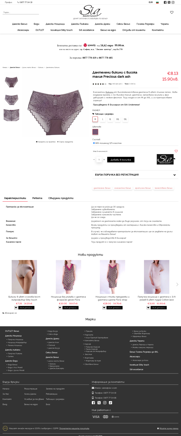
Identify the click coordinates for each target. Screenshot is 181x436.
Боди (36, 23)
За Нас (6, 394)
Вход (5, 404)
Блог (48, 404)
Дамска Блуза (54, 348)
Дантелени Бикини (53, 67)
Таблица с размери (104, 114)
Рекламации (51, 394)
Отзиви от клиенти (133, 30)
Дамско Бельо (19, 23)
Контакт (7, 399)
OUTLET (40, 30)
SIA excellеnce (86, 30)
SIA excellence (136, 369)
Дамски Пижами (79, 23)
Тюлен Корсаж (92, 349)
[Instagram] (105, 403)
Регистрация (30, 388)
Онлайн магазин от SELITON (90, 433)
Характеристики (15, 198)
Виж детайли (26, 307)
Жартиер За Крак (93, 360)
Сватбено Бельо (91, 364)
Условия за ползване (34, 399)
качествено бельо (163, 188)
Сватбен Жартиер (142, 333)
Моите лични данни (168, 427)
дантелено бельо (102, 188)
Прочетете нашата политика (74, 427)
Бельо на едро (108, 30)
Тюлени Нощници (15, 345)
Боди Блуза (53, 331)
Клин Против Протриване (97, 337)
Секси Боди (53, 334)
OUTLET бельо (12, 331)
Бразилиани (54, 366)
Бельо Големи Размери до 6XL (144, 351)
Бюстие (88, 354)
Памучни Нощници (15, 339)
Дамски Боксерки (57, 368)
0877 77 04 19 (26, 2)
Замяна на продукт (55, 388)
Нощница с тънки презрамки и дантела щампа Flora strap (112, 298)
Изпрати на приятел (47, 142)
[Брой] (99, 159)
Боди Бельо (12, 364)
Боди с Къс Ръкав (15, 367)
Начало (5, 67)
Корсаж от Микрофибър (96, 351)
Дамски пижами (12, 349)
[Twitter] (100, 403)
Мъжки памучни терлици (143, 347)
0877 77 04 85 (109, 397)
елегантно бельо (123, 188)
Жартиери (89, 358)
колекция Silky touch (61, 30)
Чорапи (165, 23)
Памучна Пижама (15, 353)
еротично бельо (143, 188)
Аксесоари (23, 30)
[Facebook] (94, 403)
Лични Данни (30, 394)
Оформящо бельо (139, 336)
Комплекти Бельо (92, 340)
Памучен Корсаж (93, 347)
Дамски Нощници (55, 23)
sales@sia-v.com (109, 388)
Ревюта (37, 198)
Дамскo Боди (11, 360)
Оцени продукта (66, 142)
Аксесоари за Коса (140, 360)
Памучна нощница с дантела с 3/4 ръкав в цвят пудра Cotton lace (156, 298)
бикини (110, 92)
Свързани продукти (60, 198)
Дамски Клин (53, 342)
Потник (51, 345)
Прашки (89, 331)
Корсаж (88, 344)
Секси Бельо (123, 23)
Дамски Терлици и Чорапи (143, 344)
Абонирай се (11, 313)
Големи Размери (145, 23)
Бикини (40, 67)
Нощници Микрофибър (17, 342)
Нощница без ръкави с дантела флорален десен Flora (68, 298)
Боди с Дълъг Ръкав (16, 370)
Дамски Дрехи (102, 23)
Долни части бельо (29, 67)
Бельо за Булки (140, 331)
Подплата (89, 335)
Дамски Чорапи (137, 340)
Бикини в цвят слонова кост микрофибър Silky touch (24, 298)
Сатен (11, 356)
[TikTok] (111, 403)
